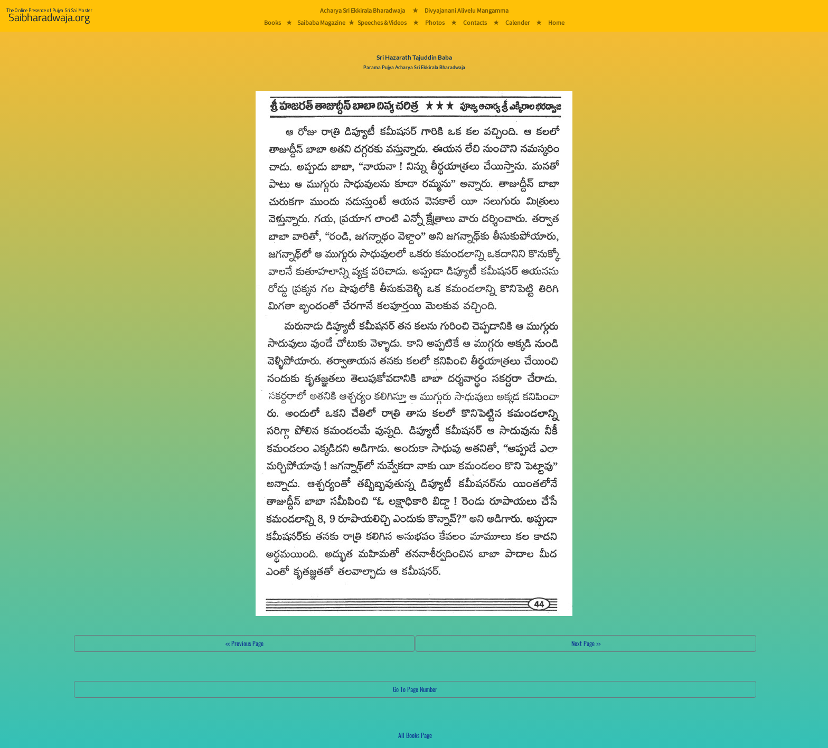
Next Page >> (585, 643)
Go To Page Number (415, 689)
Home (556, 22)
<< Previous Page (244, 643)
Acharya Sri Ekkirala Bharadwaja (362, 10)
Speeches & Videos (382, 22)
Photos (435, 22)
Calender (517, 22)
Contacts (475, 22)
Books (272, 22)
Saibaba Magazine (321, 22)
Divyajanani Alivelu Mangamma (467, 10)
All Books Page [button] (415, 735)
